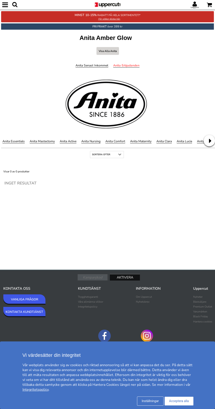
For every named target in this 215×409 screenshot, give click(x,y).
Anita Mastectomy (42, 141)
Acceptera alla (179, 401)
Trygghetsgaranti (88, 297)
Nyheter (198, 297)
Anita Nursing (90, 141)
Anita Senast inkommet (92, 65)
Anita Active (68, 141)
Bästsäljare (199, 302)
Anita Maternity (141, 141)
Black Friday (200, 316)
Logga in (195, 7)
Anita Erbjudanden (126, 65)
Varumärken (200, 311)
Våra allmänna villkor (90, 302)
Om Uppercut (144, 297)
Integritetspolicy (87, 306)
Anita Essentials (13, 141)
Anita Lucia (184, 141)
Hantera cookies (202, 321)
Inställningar (150, 401)
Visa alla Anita (108, 51)
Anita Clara (164, 141)
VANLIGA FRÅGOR (24, 299)
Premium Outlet (202, 306)
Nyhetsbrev (142, 302)
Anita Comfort (115, 141)
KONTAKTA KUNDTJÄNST (24, 312)
